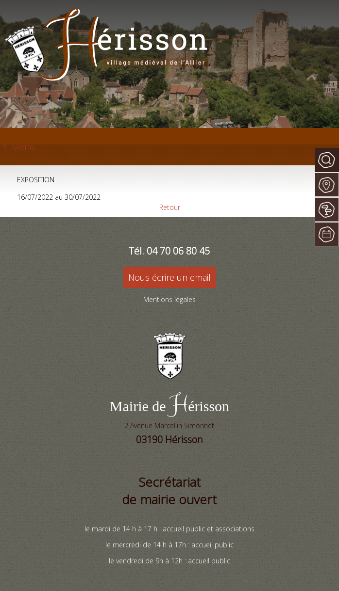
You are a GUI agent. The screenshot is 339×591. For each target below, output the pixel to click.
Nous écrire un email (169, 277)
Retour (169, 207)
